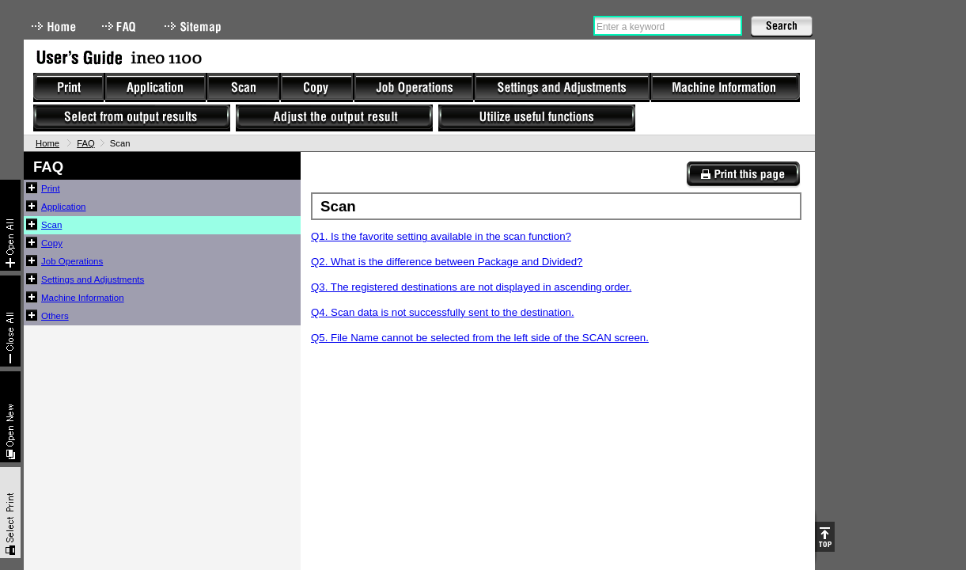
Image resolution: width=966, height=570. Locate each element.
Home (54, 26)
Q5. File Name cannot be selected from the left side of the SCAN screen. (480, 338)
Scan (51, 225)
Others (55, 316)
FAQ (120, 26)
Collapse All (10, 321)
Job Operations (72, 261)
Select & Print (10, 512)
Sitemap (195, 26)
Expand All (10, 225)
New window (10, 416)
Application (63, 206)
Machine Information (82, 297)
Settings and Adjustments (92, 279)
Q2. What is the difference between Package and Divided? (446, 262)
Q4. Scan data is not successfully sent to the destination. (442, 312)
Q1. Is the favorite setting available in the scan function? (441, 236)
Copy (52, 243)
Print (50, 188)
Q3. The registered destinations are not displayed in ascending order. (471, 287)
